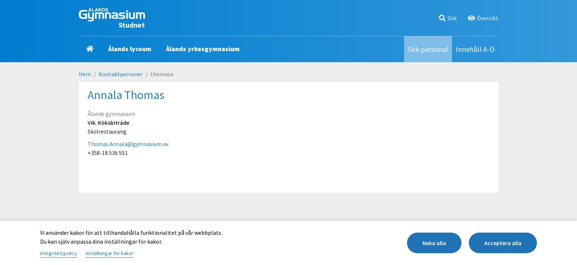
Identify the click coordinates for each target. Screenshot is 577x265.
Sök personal (428, 49)
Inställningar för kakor (110, 253)
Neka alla (434, 243)
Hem (85, 74)
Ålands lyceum (129, 49)
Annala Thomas (126, 95)
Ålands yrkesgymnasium (203, 49)
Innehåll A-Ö (475, 49)
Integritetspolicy (58, 253)
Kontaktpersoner (121, 74)
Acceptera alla (502, 243)
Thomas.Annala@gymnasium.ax (128, 144)
